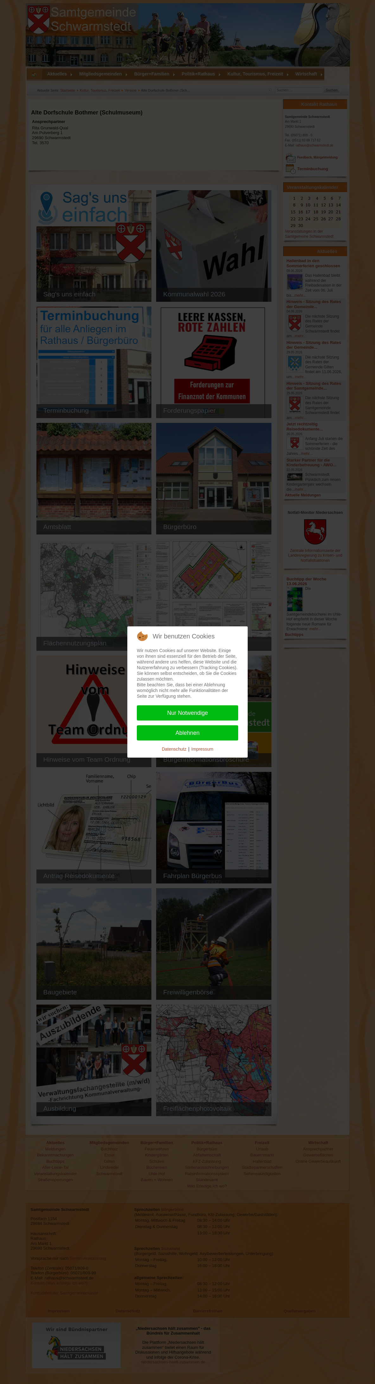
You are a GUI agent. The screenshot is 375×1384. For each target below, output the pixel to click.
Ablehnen (187, 733)
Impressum (202, 749)
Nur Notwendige (187, 713)
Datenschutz (174, 749)
